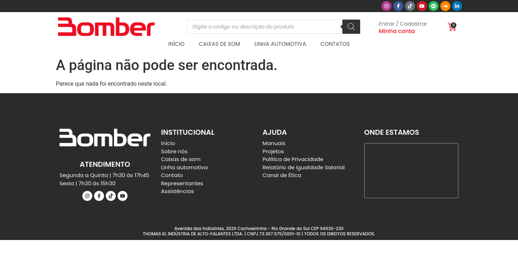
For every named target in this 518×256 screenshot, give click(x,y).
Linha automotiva (280, 44)
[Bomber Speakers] (411, 171)
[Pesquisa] (351, 27)
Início (176, 44)
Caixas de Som (219, 44)
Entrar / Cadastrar (403, 23)
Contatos (335, 44)
